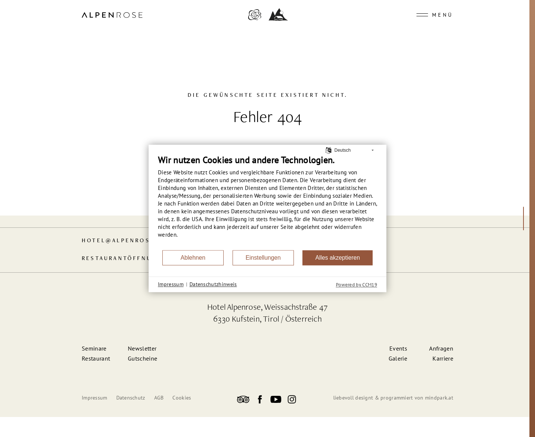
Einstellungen (263, 257)
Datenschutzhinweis (213, 284)
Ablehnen (193, 257)
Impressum (94, 397)
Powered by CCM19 (356, 285)
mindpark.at (439, 397)
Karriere (442, 358)
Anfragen (441, 348)
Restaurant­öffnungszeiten (137, 259)
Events (398, 348)
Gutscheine (142, 358)
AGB (159, 397)
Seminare (94, 348)
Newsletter (142, 348)
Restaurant (96, 358)
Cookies (181, 397)
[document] (267, 202)
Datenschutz (130, 397)
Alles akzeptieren (337, 257)
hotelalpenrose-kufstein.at (143, 241)
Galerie (398, 358)
